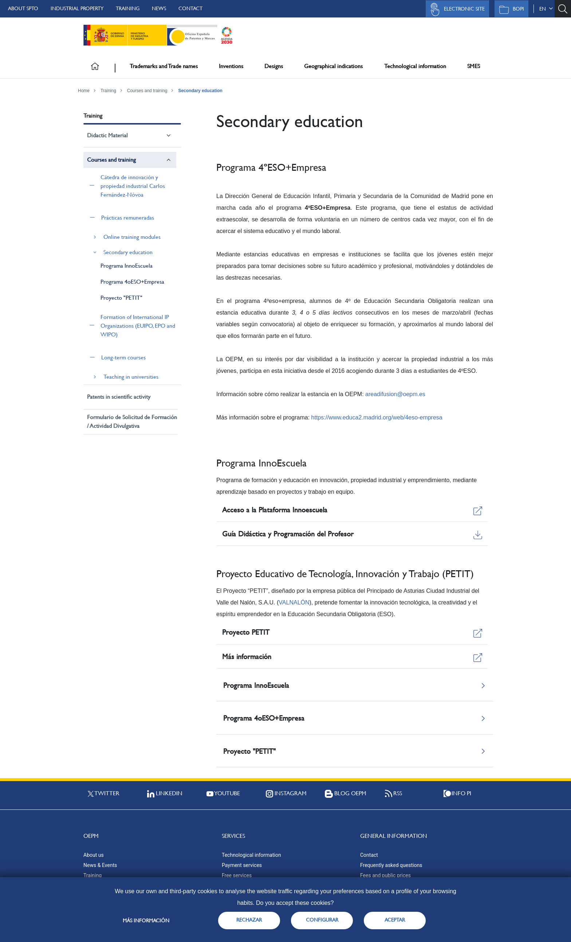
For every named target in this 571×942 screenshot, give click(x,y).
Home (84, 90)
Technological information (415, 66)
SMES (473, 66)
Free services (237, 875)
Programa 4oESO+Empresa (132, 281)
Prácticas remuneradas (127, 217)
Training (127, 8)
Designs (273, 66)
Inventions (231, 66)
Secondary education (200, 90)
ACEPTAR (395, 920)
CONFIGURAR (322, 920)
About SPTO (23, 8)
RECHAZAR (249, 920)
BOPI (509, 9)
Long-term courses (123, 357)
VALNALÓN (294, 602)
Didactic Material (107, 135)
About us (93, 855)
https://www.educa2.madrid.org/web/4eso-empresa (376, 417)
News (159, 8)
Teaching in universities (130, 376)
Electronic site (455, 9)
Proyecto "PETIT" (121, 297)
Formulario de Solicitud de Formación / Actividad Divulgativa (132, 421)
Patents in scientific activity (118, 396)
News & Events (100, 865)
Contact (190, 8)
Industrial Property (77, 8)
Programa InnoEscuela (127, 265)
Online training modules (132, 236)
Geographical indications (333, 66)
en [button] (546, 8)
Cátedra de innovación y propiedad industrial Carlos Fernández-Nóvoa (133, 186)
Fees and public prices (385, 875)
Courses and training (147, 90)
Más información (146, 920)
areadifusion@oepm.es (395, 394)
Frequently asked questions (391, 865)
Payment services (242, 865)
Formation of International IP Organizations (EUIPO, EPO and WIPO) (138, 326)
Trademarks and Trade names (164, 66)
